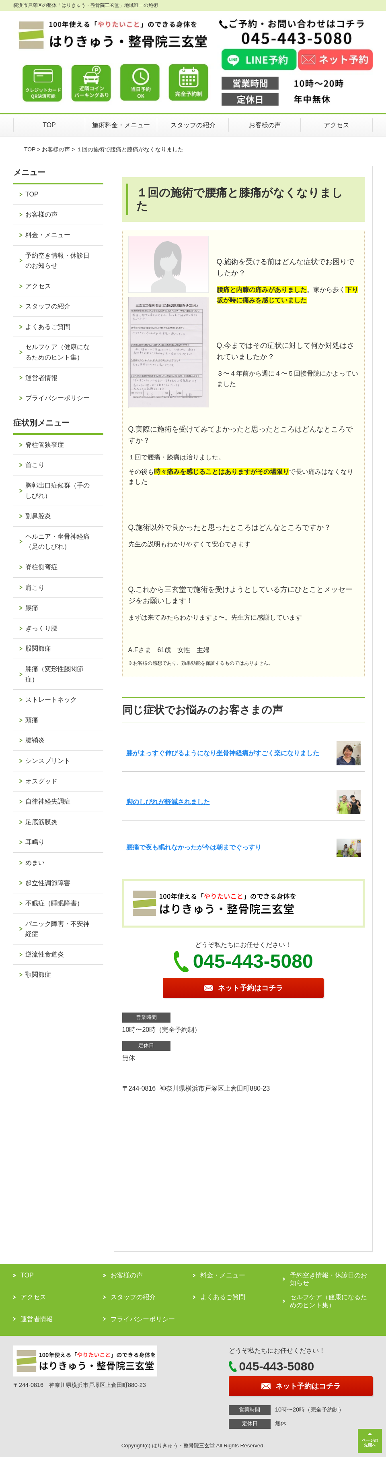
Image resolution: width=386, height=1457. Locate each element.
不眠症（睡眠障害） (54, 903)
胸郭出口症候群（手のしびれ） (57, 490)
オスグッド (41, 781)
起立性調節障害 (47, 883)
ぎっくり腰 (41, 628)
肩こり (35, 587)
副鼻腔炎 (38, 516)
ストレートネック (51, 699)
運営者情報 (41, 377)
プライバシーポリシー (57, 398)
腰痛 (31, 607)
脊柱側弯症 (41, 567)
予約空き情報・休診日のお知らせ (57, 260)
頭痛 (31, 720)
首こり (35, 464)
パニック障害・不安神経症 (57, 929)
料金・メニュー (47, 234)
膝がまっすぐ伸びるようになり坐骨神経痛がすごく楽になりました (222, 753)
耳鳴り (35, 842)
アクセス (336, 125)
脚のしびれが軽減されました (168, 801)
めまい (35, 862)
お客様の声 (265, 125)
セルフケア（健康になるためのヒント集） (57, 352)
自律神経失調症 (47, 801)
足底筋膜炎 (41, 821)
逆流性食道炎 (44, 954)
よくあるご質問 (47, 326)
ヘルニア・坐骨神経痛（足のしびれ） (57, 541)
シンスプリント (47, 760)
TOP (49, 125)
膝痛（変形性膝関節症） (54, 674)
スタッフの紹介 (193, 125)
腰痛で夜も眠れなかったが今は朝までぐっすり (193, 847)
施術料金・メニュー (121, 125)
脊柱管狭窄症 (44, 444)
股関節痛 (38, 648)
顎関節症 (38, 974)
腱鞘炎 (35, 740)
